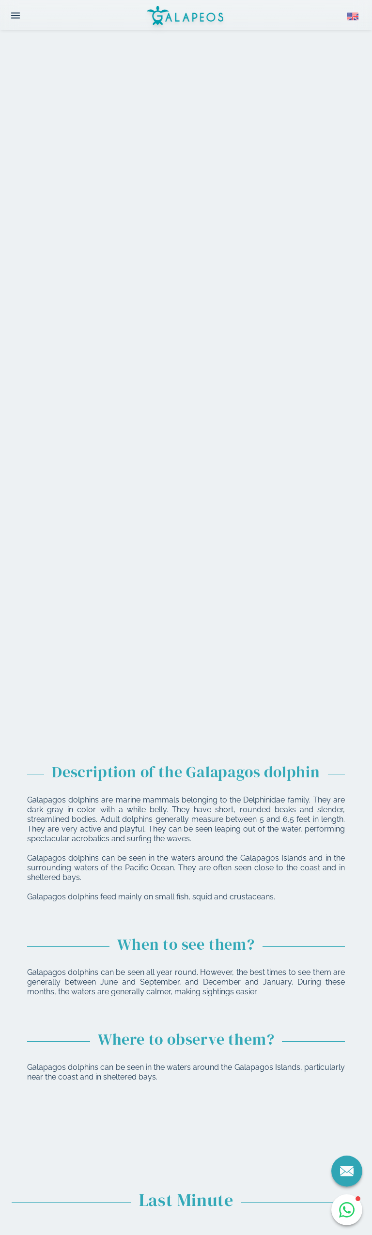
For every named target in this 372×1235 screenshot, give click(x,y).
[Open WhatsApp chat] (346, 1209)
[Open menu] (15, 15)
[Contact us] (346, 1171)
